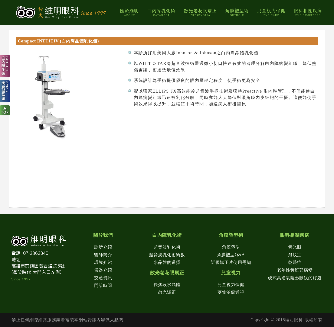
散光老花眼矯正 (200, 12)
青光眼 (295, 247)
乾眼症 (295, 262)
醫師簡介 (103, 254)
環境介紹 (103, 262)
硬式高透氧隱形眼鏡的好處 (295, 277)
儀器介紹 (103, 270)
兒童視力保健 (271, 12)
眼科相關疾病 (308, 12)
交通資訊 (103, 277)
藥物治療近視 (230, 292)
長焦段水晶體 (167, 284)
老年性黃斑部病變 (295, 270)
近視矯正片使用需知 (231, 262)
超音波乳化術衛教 (167, 254)
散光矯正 (167, 292)
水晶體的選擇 (167, 262)
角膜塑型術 (237, 12)
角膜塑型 (231, 247)
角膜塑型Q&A (231, 254)
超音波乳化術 (167, 247)
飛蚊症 (295, 254)
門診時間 (103, 285)
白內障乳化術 (161, 12)
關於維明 (129, 12)
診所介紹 (103, 247)
